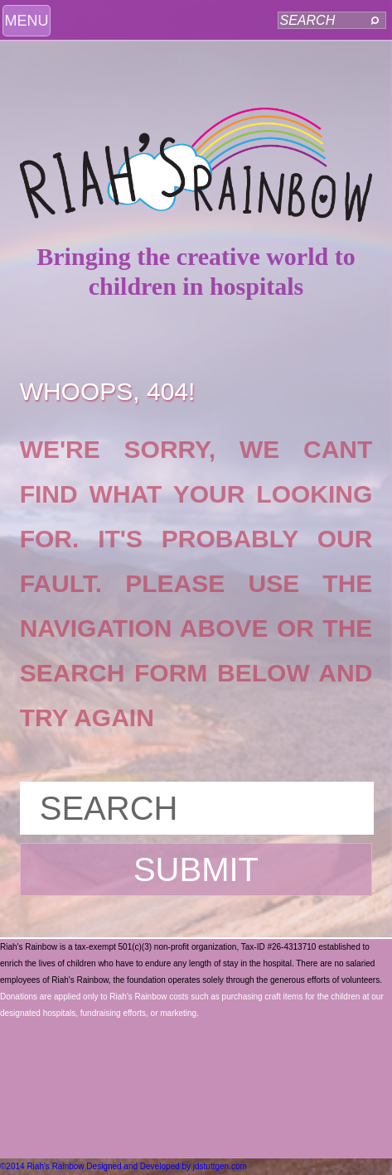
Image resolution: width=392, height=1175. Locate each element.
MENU (27, 20)
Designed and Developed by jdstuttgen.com (166, 1166)
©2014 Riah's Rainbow (42, 1166)
